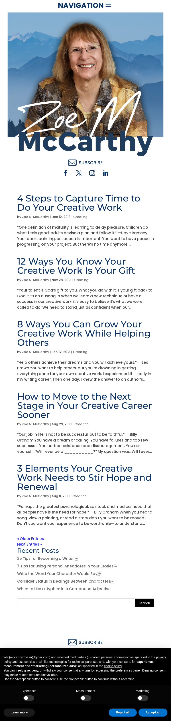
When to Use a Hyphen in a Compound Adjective (64, 589)
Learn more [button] (19, 712)
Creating (80, 217)
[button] (108, 5)
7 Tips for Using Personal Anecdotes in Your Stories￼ (67, 566)
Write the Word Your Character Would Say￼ (59, 573)
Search (144, 603)
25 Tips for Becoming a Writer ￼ (47, 558)
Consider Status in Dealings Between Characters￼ (65, 581)
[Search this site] (85, 602)
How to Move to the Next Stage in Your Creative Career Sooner (84, 405)
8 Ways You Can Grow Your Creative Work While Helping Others (84, 333)
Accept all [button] (153, 712)
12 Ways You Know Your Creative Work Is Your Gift (76, 266)
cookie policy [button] (113, 666)
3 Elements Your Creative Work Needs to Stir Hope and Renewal (84, 477)
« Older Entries (30, 538)
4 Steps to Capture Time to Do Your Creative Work (78, 203)
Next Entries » (29, 544)
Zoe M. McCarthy (35, 217)
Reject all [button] (122, 712)
